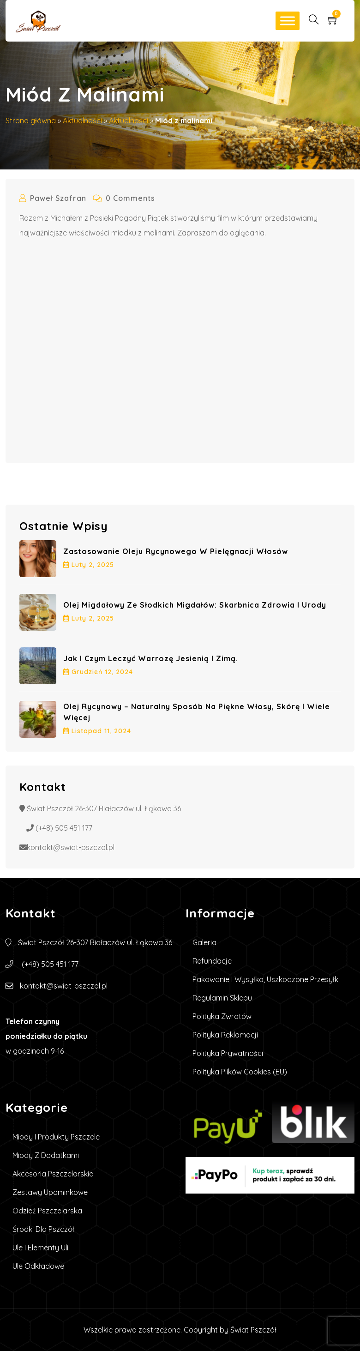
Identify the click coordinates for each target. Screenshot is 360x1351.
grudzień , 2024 (98, 672)
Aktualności (82, 120)
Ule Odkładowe (38, 1266)
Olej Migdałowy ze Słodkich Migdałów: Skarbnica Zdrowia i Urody (194, 604)
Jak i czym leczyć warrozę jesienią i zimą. (150, 658)
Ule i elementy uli (40, 1247)
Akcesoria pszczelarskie (52, 1173)
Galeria (204, 942)
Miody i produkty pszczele (56, 1136)
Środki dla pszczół (43, 1229)
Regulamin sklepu (222, 997)
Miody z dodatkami (45, 1155)
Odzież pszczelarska (47, 1210)
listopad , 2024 (97, 731)
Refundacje (212, 960)
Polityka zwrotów (222, 1016)
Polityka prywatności (227, 1053)
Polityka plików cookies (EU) (239, 1071)
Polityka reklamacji (225, 1034)
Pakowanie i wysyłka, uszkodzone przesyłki (266, 979)
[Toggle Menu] (287, 20)
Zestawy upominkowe (50, 1192)
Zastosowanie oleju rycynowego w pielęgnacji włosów (175, 551)
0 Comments (124, 198)
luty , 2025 (88, 565)
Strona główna (31, 120)
